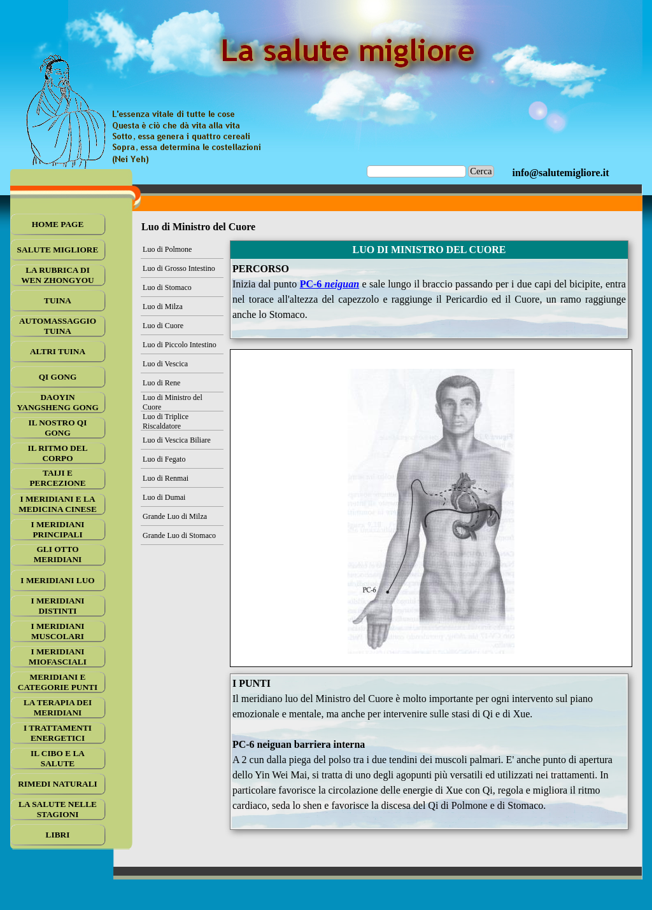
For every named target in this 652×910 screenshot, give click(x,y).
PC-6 (329, 284)
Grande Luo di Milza (175, 516)
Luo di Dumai (164, 497)
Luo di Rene (161, 382)
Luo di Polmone (167, 249)
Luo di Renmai (165, 478)
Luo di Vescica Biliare (177, 440)
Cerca (481, 171)
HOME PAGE (58, 224)
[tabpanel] (561, 173)
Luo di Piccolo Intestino (179, 344)
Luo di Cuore (163, 325)
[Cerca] (417, 171)
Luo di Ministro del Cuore (172, 402)
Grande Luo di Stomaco (179, 535)
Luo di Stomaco (167, 287)
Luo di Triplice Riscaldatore (165, 421)
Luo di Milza (163, 306)
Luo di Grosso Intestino (179, 268)
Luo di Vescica (165, 363)
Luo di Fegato (164, 459)
